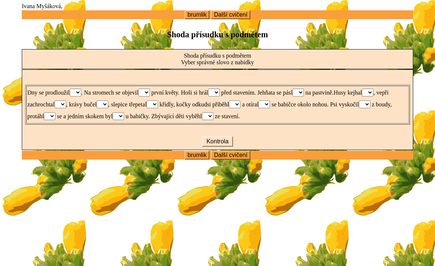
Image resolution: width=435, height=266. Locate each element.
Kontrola (217, 141)
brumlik (197, 14)
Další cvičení (230, 14)
